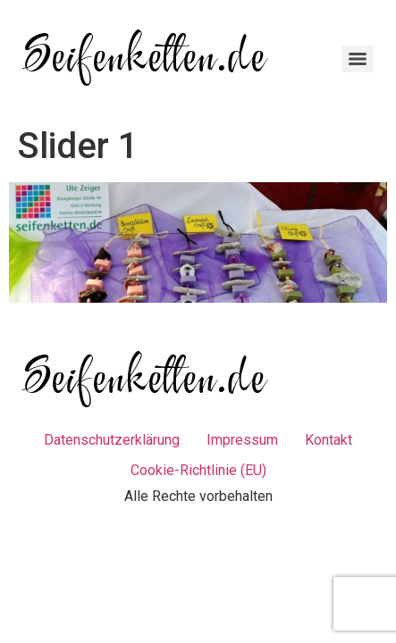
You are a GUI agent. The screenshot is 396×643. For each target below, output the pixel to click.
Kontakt (328, 439)
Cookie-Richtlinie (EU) (198, 470)
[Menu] (357, 59)
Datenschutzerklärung (112, 439)
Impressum (242, 439)
